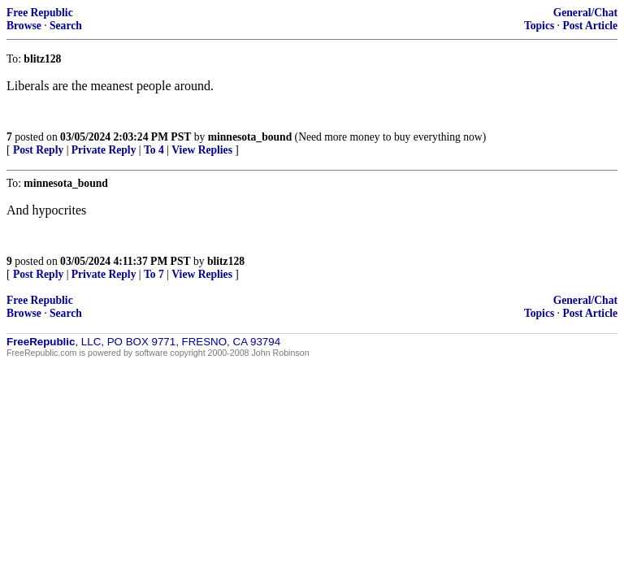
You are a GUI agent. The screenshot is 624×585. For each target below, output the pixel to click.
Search (66, 26)
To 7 (154, 274)
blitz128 (226, 261)
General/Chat (585, 12)
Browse (23, 26)
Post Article (590, 26)
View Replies (201, 150)
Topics (539, 26)
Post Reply (38, 150)
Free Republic (39, 12)
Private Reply (104, 150)
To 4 (154, 150)
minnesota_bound (250, 137)
